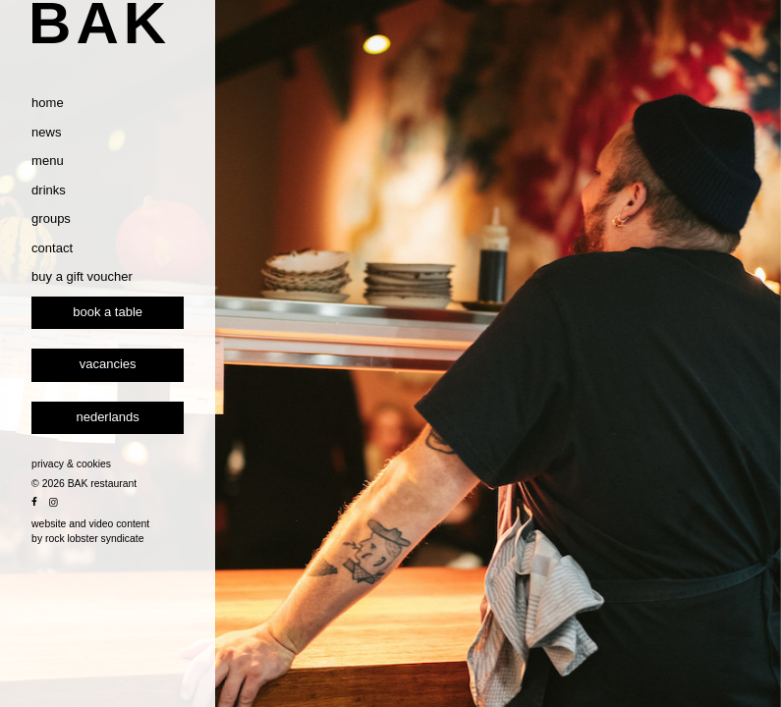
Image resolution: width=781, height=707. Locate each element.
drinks (76, 245)
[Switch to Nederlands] (135, 473)
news (73, 187)
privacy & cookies (99, 519)
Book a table (135, 366)
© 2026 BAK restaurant (111, 538)
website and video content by (118, 586)
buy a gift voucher (109, 331)
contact (79, 303)
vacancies (135, 418)
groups (78, 273)
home (75, 157)
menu (75, 215)
